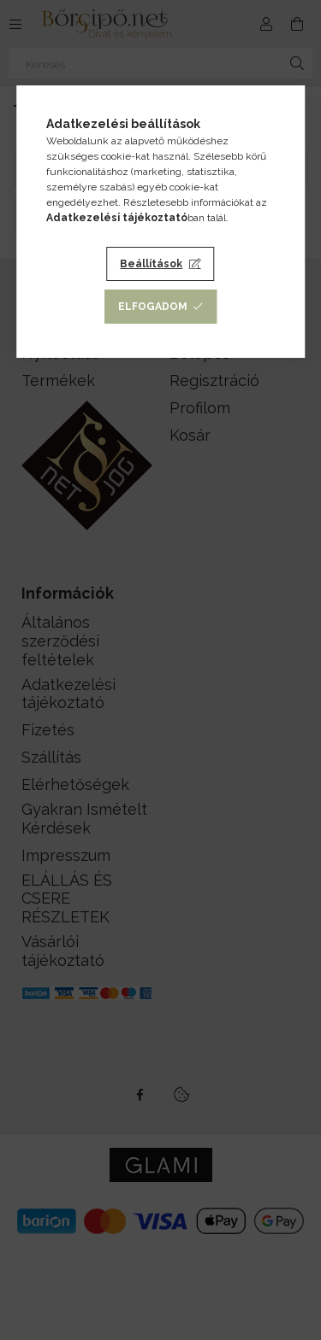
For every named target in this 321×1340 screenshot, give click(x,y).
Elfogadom (152, 307)
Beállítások (151, 264)
